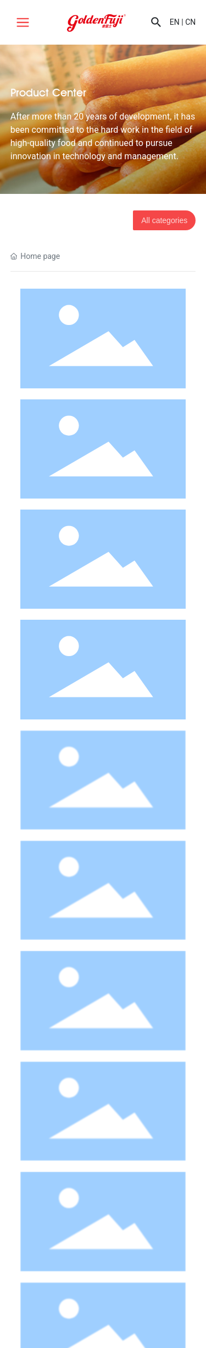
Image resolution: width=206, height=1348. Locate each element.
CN (190, 22)
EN (175, 22)
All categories (164, 220)
